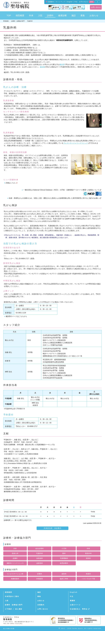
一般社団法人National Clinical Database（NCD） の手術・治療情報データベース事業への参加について (61, 190)
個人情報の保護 (8, 628)
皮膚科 (15, 558)
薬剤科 (64, 574)
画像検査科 (15, 579)
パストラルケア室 (88, 579)
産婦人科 (15, 553)
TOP (9, 15)
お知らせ (41, 600)
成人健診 (18, 609)
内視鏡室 (39, 579)
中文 (76, 2)
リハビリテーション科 (15, 574)
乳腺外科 (39, 553)
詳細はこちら (10, 183)
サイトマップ (60, 2)
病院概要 (8, 592)
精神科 (88, 558)
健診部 (62, 64)
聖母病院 (6, 21)
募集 (82, 15)
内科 (15, 548)
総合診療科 (39, 548)
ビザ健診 (8, 609)
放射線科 (39, 558)
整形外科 (88, 553)
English (69, 2)
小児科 (64, 548)
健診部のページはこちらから (16, 316)
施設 (39, 592)
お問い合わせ (96, 7)
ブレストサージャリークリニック (75, 143)
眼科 (64, 553)
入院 (6, 600)
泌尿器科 (39, 563)
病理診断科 (64, 563)
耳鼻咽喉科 (64, 558)
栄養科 (39, 574)
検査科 (88, 574)
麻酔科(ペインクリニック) (15, 563)
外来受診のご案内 (12, 596)
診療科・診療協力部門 (18, 21)
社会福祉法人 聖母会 (79, 609)
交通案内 (51, 2)
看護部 (72, 600)
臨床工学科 (64, 579)
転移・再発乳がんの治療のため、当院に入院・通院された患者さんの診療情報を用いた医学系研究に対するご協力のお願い (54, 198)
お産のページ (75, 605)
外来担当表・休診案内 (52, 528)
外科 (88, 548)
